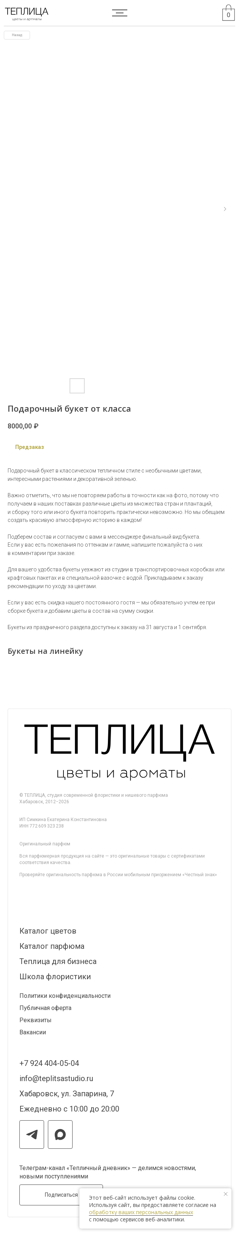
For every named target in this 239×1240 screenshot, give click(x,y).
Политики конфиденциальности (65, 995)
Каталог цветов (47, 931)
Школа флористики (55, 976)
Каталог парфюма (51, 946)
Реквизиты (35, 1020)
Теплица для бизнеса (58, 961)
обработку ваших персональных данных (141, 1212)
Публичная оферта (45, 1008)
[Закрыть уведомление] (226, 1194)
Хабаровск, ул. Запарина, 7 (66, 1093)
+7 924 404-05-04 (49, 1063)
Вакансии (32, 1032)
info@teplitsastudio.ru (56, 1078)
